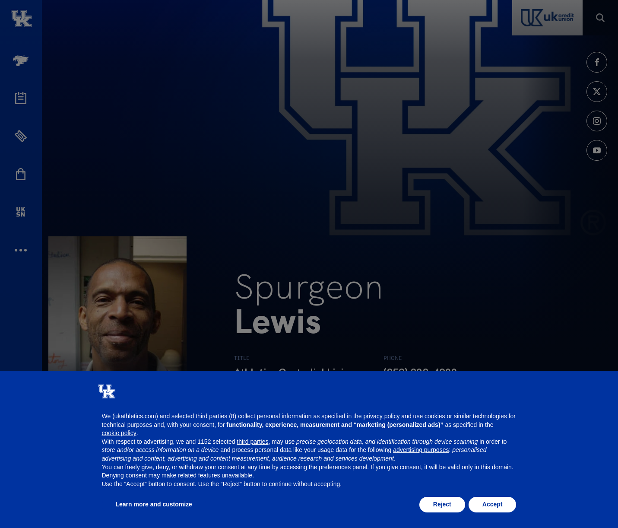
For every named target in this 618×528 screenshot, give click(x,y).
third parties (252, 441)
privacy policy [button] (381, 416)
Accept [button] (492, 504)
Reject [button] (442, 504)
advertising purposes (421, 449)
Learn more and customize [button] (154, 504)
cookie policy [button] (119, 432)
